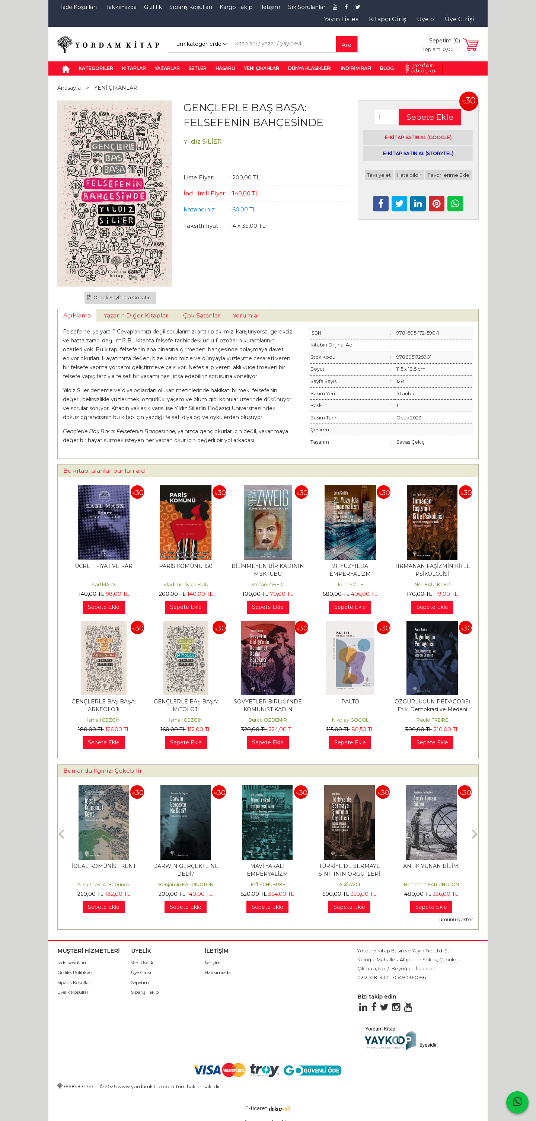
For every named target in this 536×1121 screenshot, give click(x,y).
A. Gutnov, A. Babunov (103, 884)
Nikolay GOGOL (350, 720)
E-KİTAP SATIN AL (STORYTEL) (418, 153)
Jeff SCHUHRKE (267, 884)
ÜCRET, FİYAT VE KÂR (104, 566)
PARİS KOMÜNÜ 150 (186, 566)
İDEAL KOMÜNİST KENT (104, 866)
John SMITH (350, 584)
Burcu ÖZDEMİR (268, 720)
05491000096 (409, 977)
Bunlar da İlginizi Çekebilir (102, 770)
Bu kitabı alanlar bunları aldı (105, 470)
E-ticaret (256, 1108)
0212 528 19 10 (373, 977)
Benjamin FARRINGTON (185, 884)
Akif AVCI (349, 884)
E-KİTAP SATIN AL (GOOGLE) (418, 137)
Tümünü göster (455, 919)
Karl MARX (104, 584)
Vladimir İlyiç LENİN (185, 584)
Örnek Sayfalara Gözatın (119, 297)
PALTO (350, 701)
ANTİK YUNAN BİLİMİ (431, 866)
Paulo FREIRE (432, 720)
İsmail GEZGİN (104, 720)
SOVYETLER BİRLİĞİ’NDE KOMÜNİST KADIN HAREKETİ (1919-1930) (268, 709)
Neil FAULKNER (432, 584)
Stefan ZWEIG (267, 584)
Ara (346, 44)
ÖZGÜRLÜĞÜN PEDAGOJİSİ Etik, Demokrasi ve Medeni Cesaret (432, 709)
